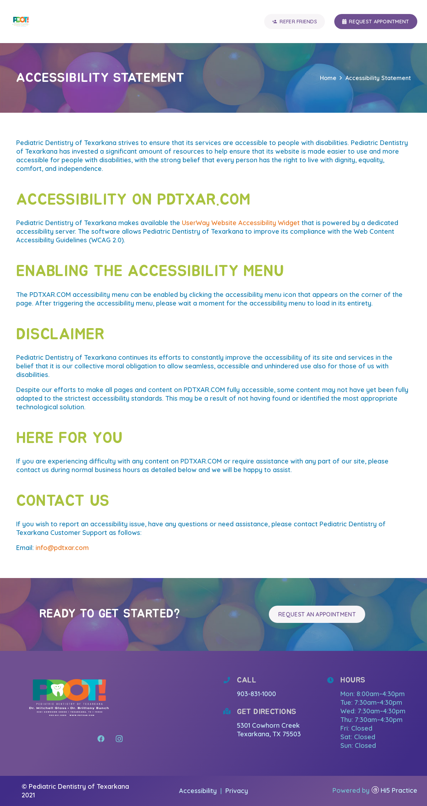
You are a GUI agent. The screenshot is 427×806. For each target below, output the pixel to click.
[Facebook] (101, 739)
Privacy (236, 791)
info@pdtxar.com (62, 548)
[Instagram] (119, 739)
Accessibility (199, 791)
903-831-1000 (256, 694)
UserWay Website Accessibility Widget (241, 223)
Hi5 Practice (399, 790)
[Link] (21, 21)
